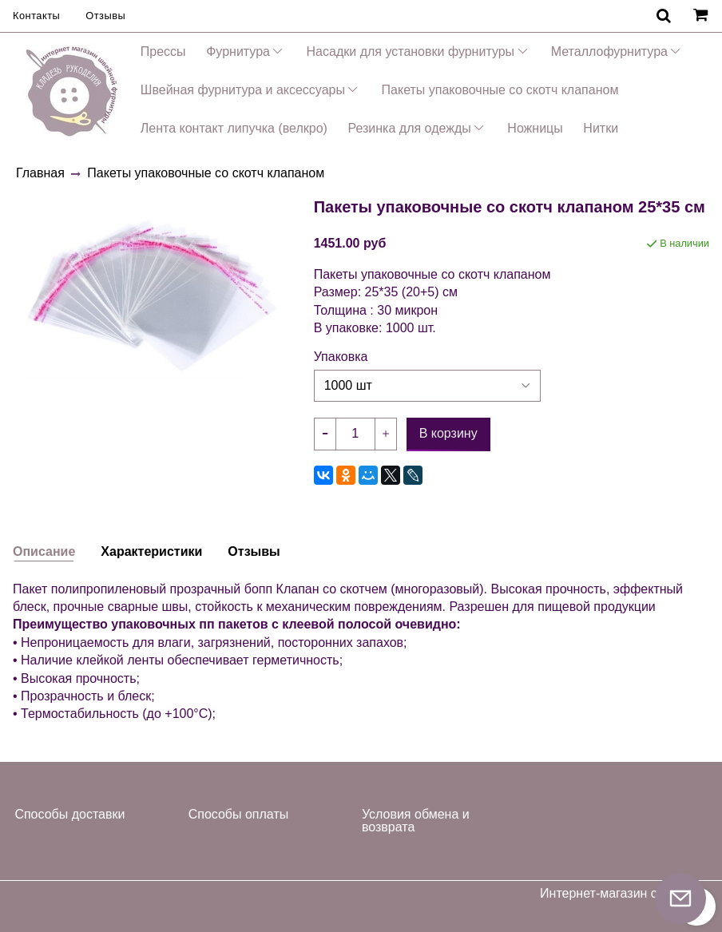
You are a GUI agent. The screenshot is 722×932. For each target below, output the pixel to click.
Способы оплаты (238, 814)
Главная (40, 173)
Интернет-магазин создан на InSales (624, 900)
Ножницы (534, 128)
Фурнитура (238, 51)
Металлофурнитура (609, 51)
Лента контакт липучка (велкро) (234, 128)
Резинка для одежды (408, 128)
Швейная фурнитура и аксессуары (243, 90)
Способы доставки (69, 814)
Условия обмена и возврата (416, 820)
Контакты (36, 16)
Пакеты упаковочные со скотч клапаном (500, 90)
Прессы (163, 51)
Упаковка (341, 357)
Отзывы (105, 16)
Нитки (600, 128)
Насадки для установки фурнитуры (411, 51)
